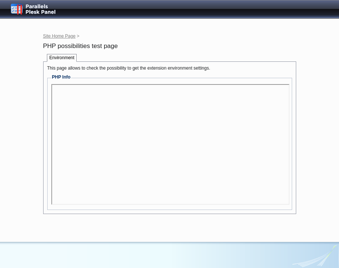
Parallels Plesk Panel (39, 9)
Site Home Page (59, 36)
